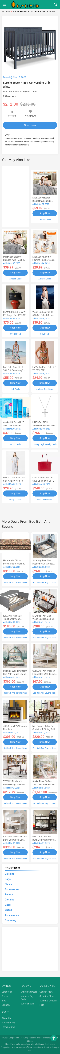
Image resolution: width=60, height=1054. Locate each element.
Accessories (12, 889)
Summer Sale (27, 1003)
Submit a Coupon (48, 1000)
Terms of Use (8, 1027)
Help (42, 1005)
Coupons (6, 1005)
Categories (7, 991)
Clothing (9, 873)
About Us (6, 1018)
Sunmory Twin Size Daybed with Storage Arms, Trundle (42, 563)
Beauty (9, 894)
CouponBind (6, 1047)
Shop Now (30, 125)
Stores (5, 996)
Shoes (8, 884)
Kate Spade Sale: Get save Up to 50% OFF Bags (42, 480)
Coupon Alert (46, 991)
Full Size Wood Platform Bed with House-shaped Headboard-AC (15, 674)
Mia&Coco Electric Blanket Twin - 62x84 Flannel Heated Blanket (14, 259)
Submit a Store (47, 996)
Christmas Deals (28, 991)
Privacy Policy (8, 1022)
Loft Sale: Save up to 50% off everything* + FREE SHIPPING (14, 370)
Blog (4, 1000)
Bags (8, 879)
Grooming (10, 920)
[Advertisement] (15, 195)
